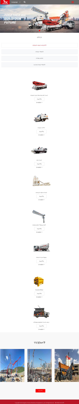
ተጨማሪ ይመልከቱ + (39, 99)
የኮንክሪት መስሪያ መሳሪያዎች (39, 45)
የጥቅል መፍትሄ (39, 58)
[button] (39, 30)
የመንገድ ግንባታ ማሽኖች (39, 64)
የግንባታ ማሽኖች (39, 51)
